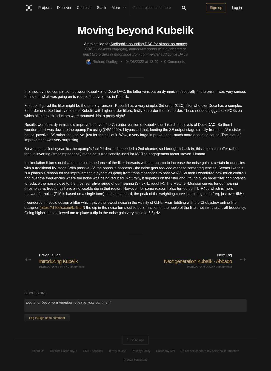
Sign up (216, 8)
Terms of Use (117, 351)
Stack (101, 8)
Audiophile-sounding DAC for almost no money (149, 44)
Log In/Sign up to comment (47, 318)
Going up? (135, 340)
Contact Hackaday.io (63, 351)
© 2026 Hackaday (136, 359)
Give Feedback (93, 351)
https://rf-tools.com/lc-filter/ (62, 208)
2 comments (76, 267)
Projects (45, 8)
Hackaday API (165, 351)
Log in (237, 8)
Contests (84, 8)
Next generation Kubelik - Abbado (198, 261)
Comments (174, 62)
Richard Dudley (102, 62)
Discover (64, 8)
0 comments (224, 267)
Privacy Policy (141, 351)
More (120, 8)
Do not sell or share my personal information (209, 351)
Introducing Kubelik (58, 261)
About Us (38, 351)
